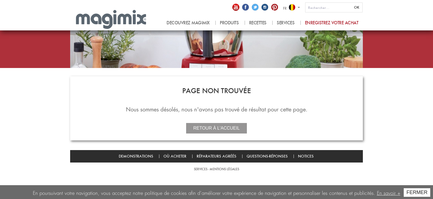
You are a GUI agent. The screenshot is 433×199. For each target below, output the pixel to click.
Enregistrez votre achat (331, 23)
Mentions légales (224, 169)
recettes (257, 23)
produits (229, 23)
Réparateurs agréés (216, 156)
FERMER (416, 192)
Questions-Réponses (267, 156)
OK (356, 7)
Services (285, 23)
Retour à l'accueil (216, 128)
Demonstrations (136, 156)
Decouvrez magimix (188, 23)
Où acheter (174, 156)
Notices (306, 156)
